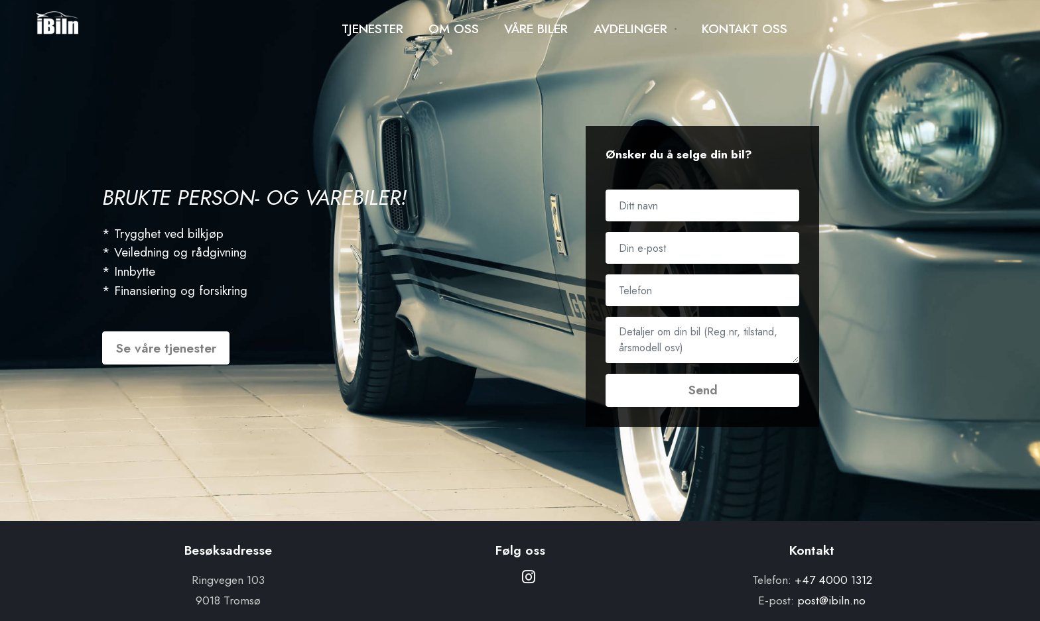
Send (703, 389)
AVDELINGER (630, 28)
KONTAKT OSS (744, 28)
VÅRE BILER (536, 28)
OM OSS (453, 28)
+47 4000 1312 (833, 580)
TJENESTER (372, 28)
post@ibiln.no (831, 600)
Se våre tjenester (165, 348)
